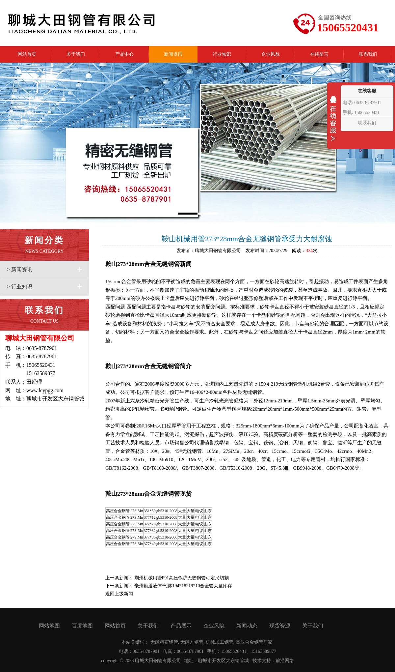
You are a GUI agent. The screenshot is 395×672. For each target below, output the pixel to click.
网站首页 (115, 625)
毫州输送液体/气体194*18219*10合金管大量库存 (183, 585)
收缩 (333, 122)
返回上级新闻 (119, 593)
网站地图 (49, 625)
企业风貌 (213, 625)
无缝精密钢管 (164, 642)
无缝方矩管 (191, 642)
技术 (257, 660)
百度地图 (82, 625)
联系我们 (367, 122)
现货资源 (279, 625)
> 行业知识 (19, 286)
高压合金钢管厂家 (254, 642)
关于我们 (148, 625)
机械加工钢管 (219, 642)
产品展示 (181, 625)
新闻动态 (246, 625)
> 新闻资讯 (19, 269)
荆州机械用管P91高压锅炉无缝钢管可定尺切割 (181, 577)
